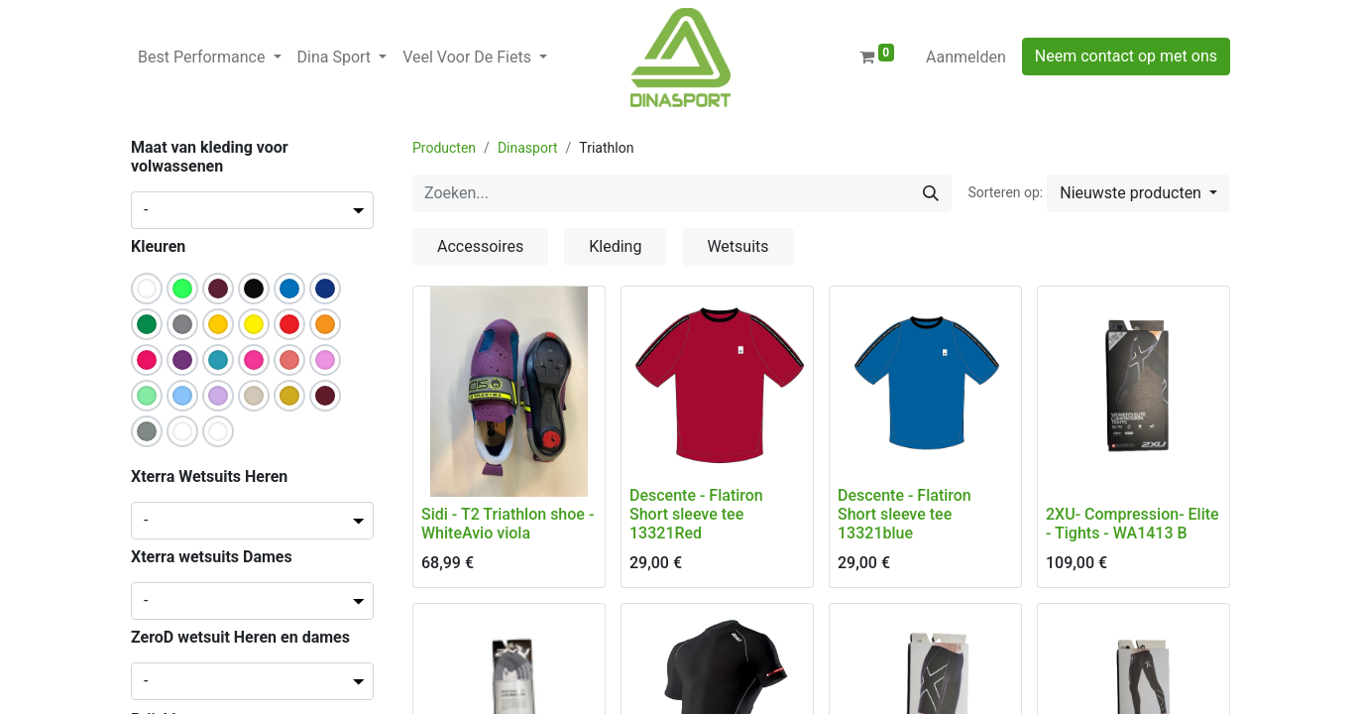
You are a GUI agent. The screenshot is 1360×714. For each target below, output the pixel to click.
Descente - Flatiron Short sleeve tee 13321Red (696, 514)
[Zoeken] (931, 193)
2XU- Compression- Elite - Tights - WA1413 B (1132, 523)
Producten (444, 148)
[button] (1138, 193)
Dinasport (528, 148)
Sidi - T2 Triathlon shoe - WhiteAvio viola (507, 523)
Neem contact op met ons (1126, 56)
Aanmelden (966, 57)
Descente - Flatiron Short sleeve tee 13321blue (904, 514)
